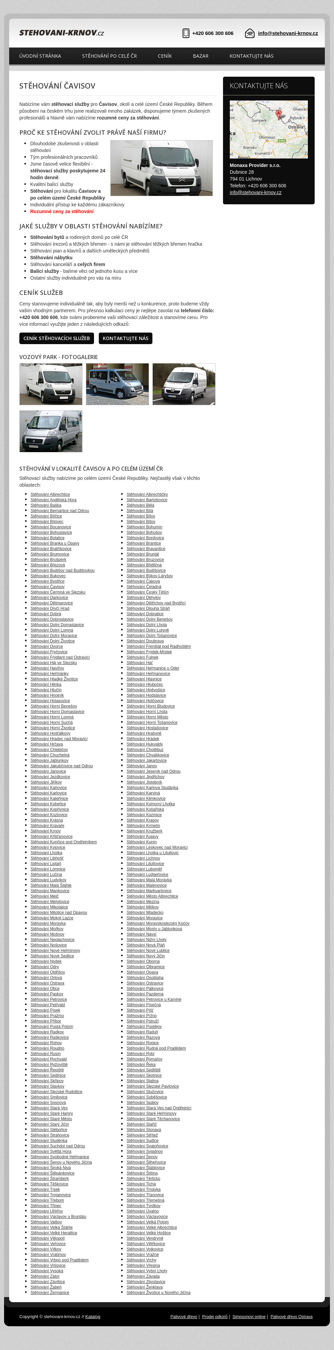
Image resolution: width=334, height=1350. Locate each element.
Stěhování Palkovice (145, 988)
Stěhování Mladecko (145, 912)
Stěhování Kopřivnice (50, 809)
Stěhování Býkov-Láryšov (150, 576)
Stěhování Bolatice (47, 538)
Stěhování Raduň (142, 1032)
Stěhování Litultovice (145, 863)
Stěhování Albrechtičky (147, 494)
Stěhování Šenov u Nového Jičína (61, 1162)
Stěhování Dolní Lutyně (148, 630)
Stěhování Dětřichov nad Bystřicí (156, 603)
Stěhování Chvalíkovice (148, 755)
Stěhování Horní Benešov (54, 706)
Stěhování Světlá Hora (51, 1151)
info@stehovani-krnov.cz (288, 33)
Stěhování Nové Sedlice (52, 956)
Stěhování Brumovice (50, 554)
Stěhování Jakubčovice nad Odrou (62, 766)
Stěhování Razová (143, 1037)
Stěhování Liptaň (46, 863)
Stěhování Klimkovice (146, 798)
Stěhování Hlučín (46, 690)
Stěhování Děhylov (144, 597)
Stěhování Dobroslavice (52, 619)
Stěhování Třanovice (145, 1195)
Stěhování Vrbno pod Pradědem (60, 1260)
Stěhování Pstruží (143, 1021)
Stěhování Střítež (142, 1135)
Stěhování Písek (45, 1010)
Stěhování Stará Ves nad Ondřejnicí (159, 1108)
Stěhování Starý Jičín (50, 1124)
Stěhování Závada (143, 1276)
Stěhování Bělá (140, 505)
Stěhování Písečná (144, 1004)
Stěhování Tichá (141, 1184)
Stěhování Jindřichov (145, 776)
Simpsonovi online (249, 1316)
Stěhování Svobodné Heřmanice (60, 1157)
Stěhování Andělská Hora (53, 500)
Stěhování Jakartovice (147, 760)
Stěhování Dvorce (47, 646)
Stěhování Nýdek (46, 961)
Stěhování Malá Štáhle (51, 885)
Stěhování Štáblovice (146, 1167)
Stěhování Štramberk (50, 1178)
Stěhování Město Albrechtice (152, 896)
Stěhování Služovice (145, 1091)
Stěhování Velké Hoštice (149, 1233)
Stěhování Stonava (144, 1129)
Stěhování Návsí (141, 934)
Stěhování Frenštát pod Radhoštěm (159, 646)
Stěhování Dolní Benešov (149, 619)
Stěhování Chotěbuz (145, 749)
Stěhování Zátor (45, 1276)
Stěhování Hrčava (47, 744)
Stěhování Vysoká (47, 1271)
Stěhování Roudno (47, 1048)
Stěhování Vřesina (143, 1265)
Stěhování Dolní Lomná (52, 630)
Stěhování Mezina (143, 901)
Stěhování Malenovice (147, 885)
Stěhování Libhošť (47, 858)
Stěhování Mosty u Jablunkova (154, 928)
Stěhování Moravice (145, 918)
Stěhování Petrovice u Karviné (154, 999)
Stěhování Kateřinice (49, 798)
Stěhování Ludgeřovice (147, 874)
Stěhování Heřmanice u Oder (153, 668)
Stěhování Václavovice (147, 1216)
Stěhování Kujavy (142, 836)
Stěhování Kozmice (144, 814)
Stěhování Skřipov (47, 1081)
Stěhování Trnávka (144, 1189)
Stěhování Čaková (143, 581)
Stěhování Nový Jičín (146, 956)
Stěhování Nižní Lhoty (146, 939)
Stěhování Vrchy (141, 1260)
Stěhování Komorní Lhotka (151, 804)
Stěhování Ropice (143, 1042)
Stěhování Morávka (48, 923)
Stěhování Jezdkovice (50, 776)
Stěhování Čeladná (144, 586)
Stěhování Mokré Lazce (52, 918)
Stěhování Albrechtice (50, 494)
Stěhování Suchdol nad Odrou (58, 1146)
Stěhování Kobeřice (48, 804)
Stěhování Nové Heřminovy (55, 950)
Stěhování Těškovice (49, 1184)
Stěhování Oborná (143, 961)
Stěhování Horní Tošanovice (152, 722)
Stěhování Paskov (47, 994)
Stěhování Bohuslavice (51, 532)
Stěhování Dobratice (145, 614)
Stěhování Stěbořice (49, 1129)
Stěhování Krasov (143, 820)
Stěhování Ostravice (145, 983)
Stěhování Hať (140, 662)
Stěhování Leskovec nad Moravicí (157, 847)
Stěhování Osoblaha (145, 977)
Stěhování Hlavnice (144, 679)
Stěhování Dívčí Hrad (50, 608)
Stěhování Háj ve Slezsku (54, 662)
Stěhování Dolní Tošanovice (152, 635)
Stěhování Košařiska (145, 809)
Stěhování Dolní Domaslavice (57, 624)
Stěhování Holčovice (145, 700)
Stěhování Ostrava (47, 983)
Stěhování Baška (46, 505)
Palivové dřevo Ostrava (292, 1316)
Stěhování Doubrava (145, 641)
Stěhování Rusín (46, 1053)
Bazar (200, 56)
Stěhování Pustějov (144, 1026)
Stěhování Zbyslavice (146, 1281)
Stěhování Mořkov (47, 928)
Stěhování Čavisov (47, 586)
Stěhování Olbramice (146, 966)
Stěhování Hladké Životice (54, 679)
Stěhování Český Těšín (148, 592)
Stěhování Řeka (141, 1064)
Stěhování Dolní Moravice (54, 635)
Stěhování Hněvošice (146, 690)
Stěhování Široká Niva (51, 1167)
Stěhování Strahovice (50, 1135)
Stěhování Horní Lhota (147, 711)
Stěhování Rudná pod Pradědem (156, 1048)
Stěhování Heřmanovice (148, 673)
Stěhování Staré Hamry (52, 1113)
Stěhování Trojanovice (51, 1195)
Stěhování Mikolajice (49, 907)
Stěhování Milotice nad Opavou (59, 912)
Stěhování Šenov (142, 1157)
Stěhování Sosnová (48, 1102)
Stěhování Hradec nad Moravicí (59, 738)
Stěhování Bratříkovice (51, 548)
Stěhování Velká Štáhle (52, 1227)
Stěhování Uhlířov (47, 1211)
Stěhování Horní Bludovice (151, 706)
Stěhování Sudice (143, 1140)
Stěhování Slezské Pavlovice (153, 1086)
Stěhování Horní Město (147, 717)
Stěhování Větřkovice (146, 1243)
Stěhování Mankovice (50, 890)
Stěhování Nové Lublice (148, 950)
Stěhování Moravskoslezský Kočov (158, 923)
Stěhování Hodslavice (146, 695)
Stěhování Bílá (140, 510)
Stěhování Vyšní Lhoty (147, 1271)
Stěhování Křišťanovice (52, 836)
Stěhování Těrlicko (143, 1178)
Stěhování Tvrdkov (144, 1205)
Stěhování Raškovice (50, 1037)
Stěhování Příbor (46, 1021)
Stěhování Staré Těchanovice (153, 1119)
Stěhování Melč (45, 896)
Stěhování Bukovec (48, 576)
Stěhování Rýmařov (144, 1059)
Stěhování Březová (48, 565)
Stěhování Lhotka (46, 852)
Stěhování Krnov (46, 831)
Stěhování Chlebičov (49, 749)
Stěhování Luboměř (144, 869)
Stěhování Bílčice (46, 516)
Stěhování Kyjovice (48, 847)
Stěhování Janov (142, 766)
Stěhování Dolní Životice (53, 641)
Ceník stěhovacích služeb (56, 338)
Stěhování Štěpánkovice (52, 1173)
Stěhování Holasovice (50, 700)
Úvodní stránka (40, 56)
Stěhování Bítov (141, 521)
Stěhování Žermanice (50, 1292)
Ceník (165, 56)
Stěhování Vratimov (48, 1254)
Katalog (92, 1316)
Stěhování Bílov (141, 516)
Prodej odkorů (215, 1316)
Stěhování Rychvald (49, 1059)
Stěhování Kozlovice (49, 814)
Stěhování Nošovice (49, 945)
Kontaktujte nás (251, 56)
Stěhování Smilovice (49, 1097)
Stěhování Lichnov (143, 858)
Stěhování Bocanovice (51, 527)
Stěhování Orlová (46, 977)
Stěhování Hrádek (143, 738)
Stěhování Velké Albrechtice (152, 1227)
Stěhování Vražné (143, 1254)
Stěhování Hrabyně (144, 733)
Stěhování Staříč (142, 1124)
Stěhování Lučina (46, 874)
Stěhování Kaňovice (49, 787)
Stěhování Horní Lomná (52, 717)
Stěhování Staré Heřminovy (152, 1113)
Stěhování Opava (142, 972)
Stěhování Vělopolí (48, 1238)
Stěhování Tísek (45, 1189)
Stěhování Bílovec (47, 521)
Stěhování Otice (45, 988)
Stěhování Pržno (142, 1015)
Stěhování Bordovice (145, 538)
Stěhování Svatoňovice (147, 1146)
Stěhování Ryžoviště (49, 1064)
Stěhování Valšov (46, 1222)
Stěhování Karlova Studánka (152, 787)
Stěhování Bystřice (47, 581)
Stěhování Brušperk (48, 559)
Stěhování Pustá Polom (52, 1026)
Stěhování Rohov (46, 1042)
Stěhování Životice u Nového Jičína (158, 1292)
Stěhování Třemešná (145, 1200)
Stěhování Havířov (47, 668)
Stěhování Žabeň (46, 1287)
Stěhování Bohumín (144, 527)
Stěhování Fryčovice (49, 652)
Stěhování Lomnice (48, 869)
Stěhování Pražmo (47, 1015)
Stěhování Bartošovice (147, 500)
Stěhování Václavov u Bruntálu (58, 1216)
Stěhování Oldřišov (48, 972)
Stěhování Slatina (143, 1081)
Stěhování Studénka (49, 1140)
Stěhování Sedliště (144, 1070)
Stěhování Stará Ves (49, 1108)
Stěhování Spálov (143, 1102)
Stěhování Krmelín (143, 825)
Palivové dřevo (183, 1316)
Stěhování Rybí (140, 1053)
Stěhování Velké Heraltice (54, 1233)
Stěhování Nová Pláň (146, 945)
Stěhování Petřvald (48, 1004)
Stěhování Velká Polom (148, 1222)
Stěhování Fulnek (142, 657)
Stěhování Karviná (143, 793)
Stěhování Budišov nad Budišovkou (63, 570)
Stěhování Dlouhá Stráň (148, 608)
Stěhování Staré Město (51, 1119)
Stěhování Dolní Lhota (147, 624)
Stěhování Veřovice (48, 1243)
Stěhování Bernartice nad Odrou (60, 510)
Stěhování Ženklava (145, 1287)
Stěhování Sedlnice (48, 1075)
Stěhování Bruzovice (145, 559)
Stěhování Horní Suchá (52, 722)
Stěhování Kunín (142, 842)
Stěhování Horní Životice (53, 728)
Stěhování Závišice (48, 1281)
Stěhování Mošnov (47, 934)
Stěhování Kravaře (47, 825)
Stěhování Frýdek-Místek (149, 652)
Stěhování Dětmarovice (52, 603)
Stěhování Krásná (47, 820)
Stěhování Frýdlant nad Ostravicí (60, 657)
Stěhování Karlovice (49, 793)
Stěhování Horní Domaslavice (58, 711)
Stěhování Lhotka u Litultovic (153, 852)
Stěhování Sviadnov (145, 1151)
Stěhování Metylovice (50, 901)
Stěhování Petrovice (49, 999)
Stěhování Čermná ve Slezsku (58, 592)
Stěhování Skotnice (144, 1075)
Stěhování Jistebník (144, 782)
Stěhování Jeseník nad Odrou (154, 771)
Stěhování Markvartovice (149, 890)
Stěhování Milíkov (143, 907)
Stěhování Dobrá (46, 614)
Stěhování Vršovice (48, 1265)
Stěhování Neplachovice (52, 939)
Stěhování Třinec (46, 1205)
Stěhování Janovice (48, 771)
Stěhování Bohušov (144, 532)
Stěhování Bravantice (146, 548)
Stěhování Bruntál (143, 554)
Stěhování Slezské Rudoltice (56, 1091)
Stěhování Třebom (47, 1200)
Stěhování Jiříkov (46, 782)
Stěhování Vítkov (46, 1249)
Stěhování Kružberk (144, 831)
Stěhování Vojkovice (145, 1249)
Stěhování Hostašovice (147, 728)
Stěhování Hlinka (46, 684)
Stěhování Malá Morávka (149, 880)
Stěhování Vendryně (145, 1238)
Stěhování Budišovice (146, 570)
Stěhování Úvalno (143, 1211)
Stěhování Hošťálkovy (50, 733)
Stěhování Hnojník (47, 695)
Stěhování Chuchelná (50, 755)
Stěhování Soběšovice (147, 1097)
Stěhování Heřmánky (50, 673)
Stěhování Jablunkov (49, 760)
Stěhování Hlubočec (145, 684)
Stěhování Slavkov (47, 1086)
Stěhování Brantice (144, 543)
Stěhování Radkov (47, 1032)
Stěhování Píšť (140, 1010)
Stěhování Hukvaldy (145, 744)
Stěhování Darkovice (49, 597)
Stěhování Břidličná (144, 565)
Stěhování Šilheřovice (146, 1162)
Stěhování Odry (45, 966)
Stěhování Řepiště (47, 1070)
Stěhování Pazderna (145, 994)
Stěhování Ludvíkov (48, 880)
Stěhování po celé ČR (109, 56)
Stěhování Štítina (142, 1173)
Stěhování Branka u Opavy (55, 543)
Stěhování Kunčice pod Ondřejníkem (64, 842)
